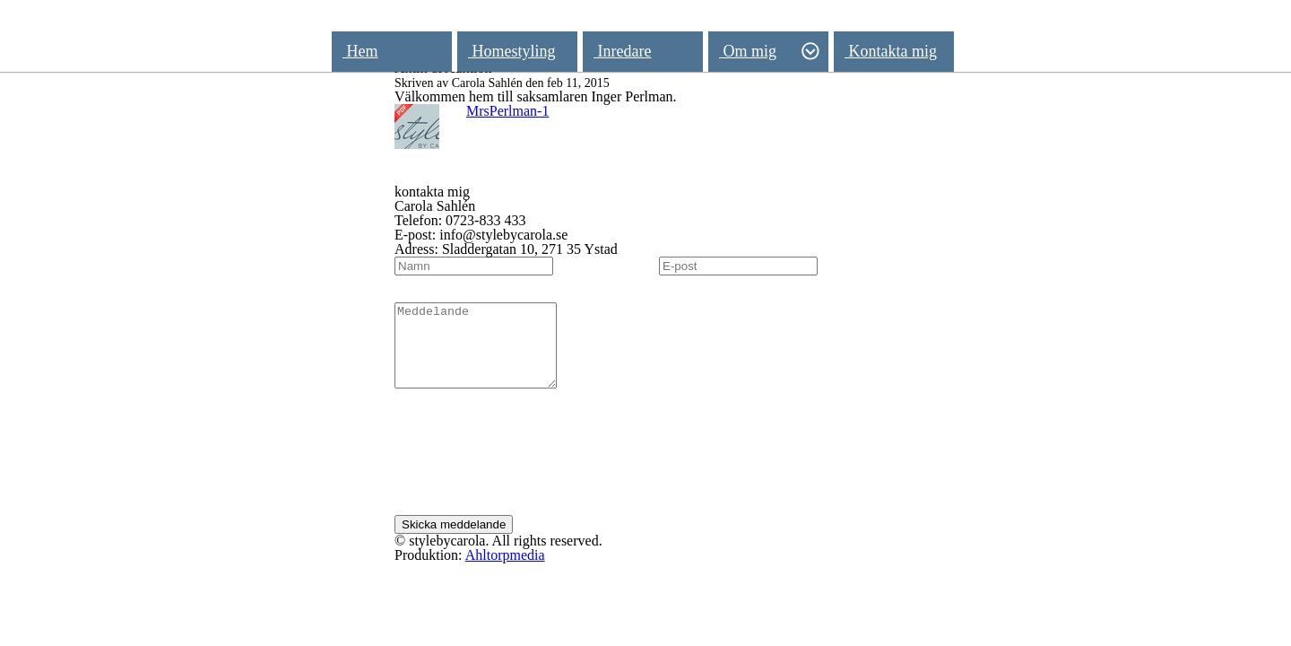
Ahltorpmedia (505, 571)
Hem (360, 51)
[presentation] (530, 469)
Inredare (622, 51)
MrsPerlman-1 (507, 110)
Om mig (769, 51)
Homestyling (512, 51)
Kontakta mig (891, 51)
